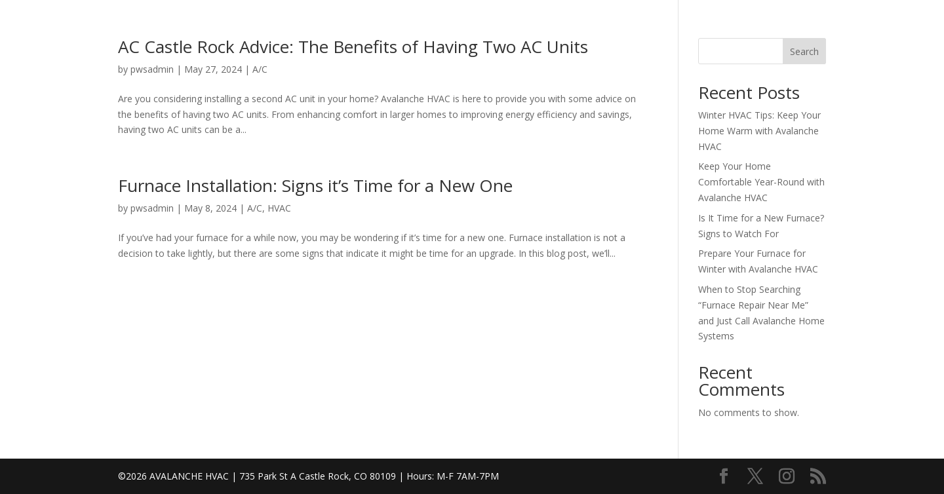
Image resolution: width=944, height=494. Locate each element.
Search (804, 51)
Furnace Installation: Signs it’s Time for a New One (315, 185)
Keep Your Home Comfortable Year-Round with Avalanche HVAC (761, 182)
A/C (259, 69)
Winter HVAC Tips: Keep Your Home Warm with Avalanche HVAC (759, 131)
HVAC (279, 208)
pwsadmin (152, 69)
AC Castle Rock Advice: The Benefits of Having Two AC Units (353, 46)
